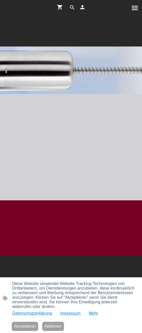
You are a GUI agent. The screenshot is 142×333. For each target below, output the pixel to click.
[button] (72, 7)
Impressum (70, 313)
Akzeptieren (25, 326)
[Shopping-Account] (82, 7)
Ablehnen (53, 326)
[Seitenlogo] (71, 40)
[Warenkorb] (61, 7)
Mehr (93, 313)
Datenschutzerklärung (32, 313)
